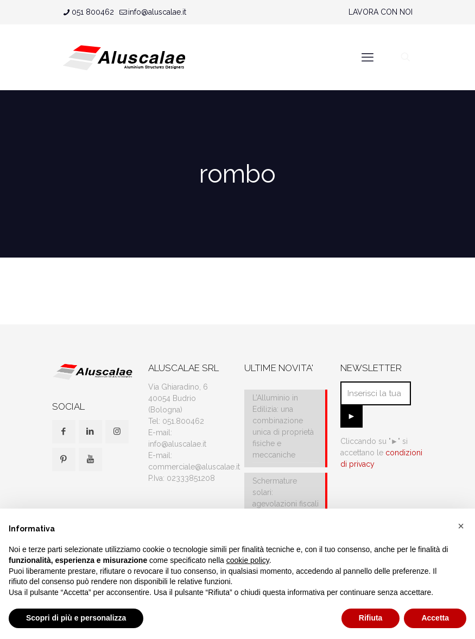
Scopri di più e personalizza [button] (76, 617)
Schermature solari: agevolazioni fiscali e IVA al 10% (285, 498)
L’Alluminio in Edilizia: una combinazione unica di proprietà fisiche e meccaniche (283, 426)
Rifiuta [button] (371, 617)
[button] (461, 526)
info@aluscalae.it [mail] (157, 12)
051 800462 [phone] (93, 12)
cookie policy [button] (247, 560)
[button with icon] (63, 431)
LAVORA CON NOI (381, 12)
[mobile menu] (367, 57)
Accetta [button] (435, 617)
